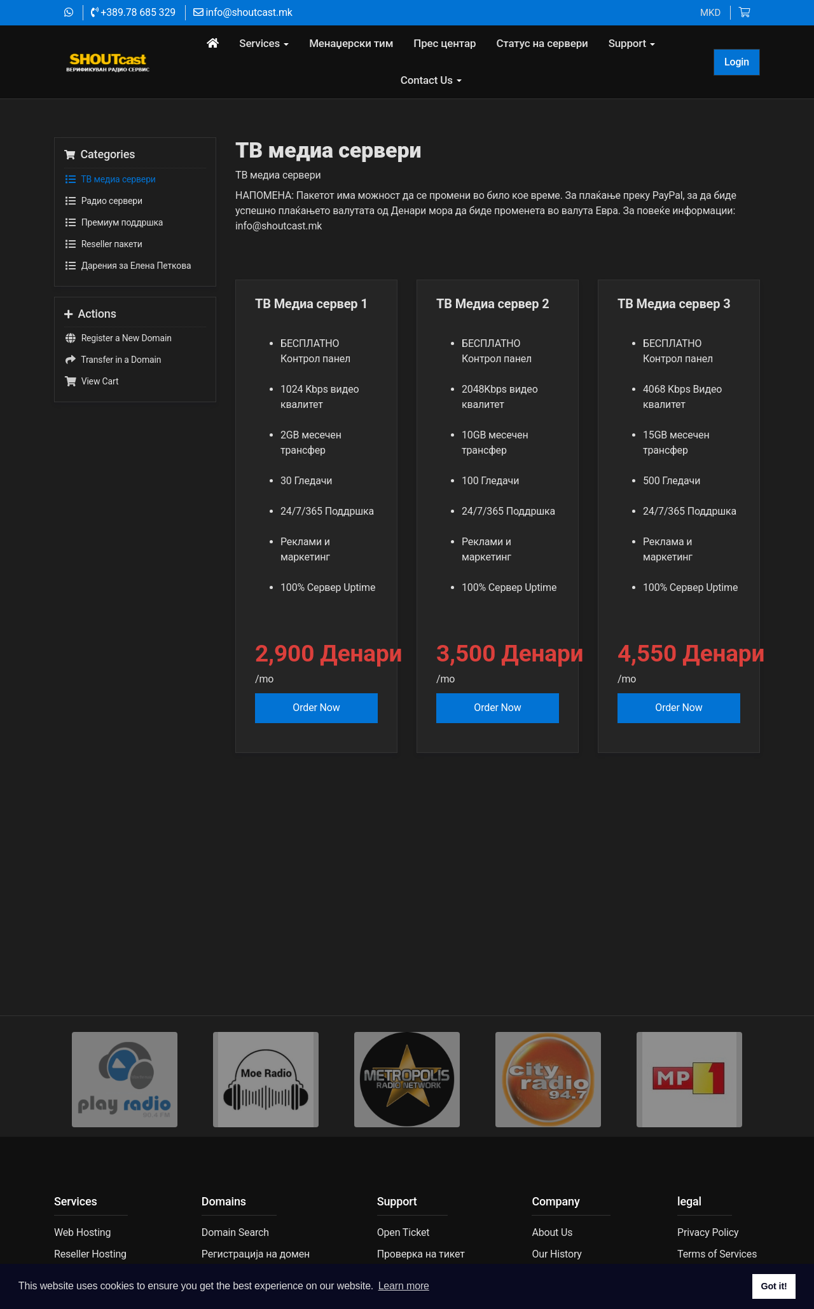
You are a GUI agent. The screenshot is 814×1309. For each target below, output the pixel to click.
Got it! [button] (774, 1286)
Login (736, 62)
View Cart (91, 417)
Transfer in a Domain (112, 396)
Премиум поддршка (113, 258)
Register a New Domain (118, 374)
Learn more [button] (403, 1285)
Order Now (316, 744)
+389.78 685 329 (133, 12)
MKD (710, 12)
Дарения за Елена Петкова (127, 301)
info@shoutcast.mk (243, 12)
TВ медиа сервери (110, 214)
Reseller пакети (103, 279)
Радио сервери (103, 236)
